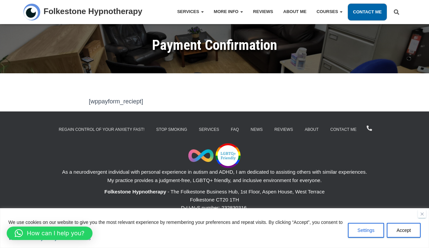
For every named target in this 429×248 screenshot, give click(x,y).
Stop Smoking (171, 129)
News (257, 129)
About (311, 129)
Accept (403, 230)
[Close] (422, 214)
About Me (294, 11)
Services (190, 11)
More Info (228, 11)
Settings (366, 230)
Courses (329, 11)
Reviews (263, 11)
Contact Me (367, 11)
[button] (50, 233)
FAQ (235, 129)
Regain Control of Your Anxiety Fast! (101, 129)
